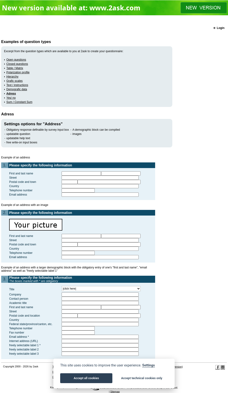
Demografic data (16, 89)
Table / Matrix (14, 68)
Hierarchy (12, 76)
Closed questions (17, 64)
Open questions (16, 59)
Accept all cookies (86, 378)
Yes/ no (11, 97)
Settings (148, 365)
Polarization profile (18, 72)
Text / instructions (17, 85)
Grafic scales (14, 81)
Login (220, 28)
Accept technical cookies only (141, 378)
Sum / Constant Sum (19, 102)
